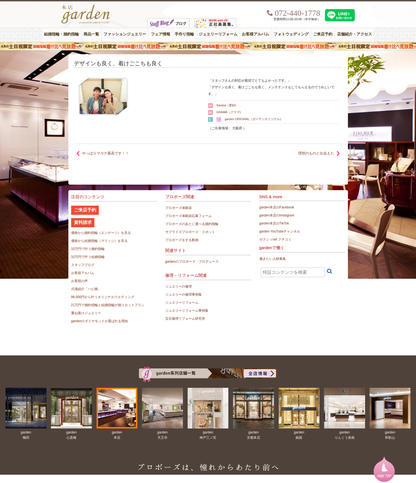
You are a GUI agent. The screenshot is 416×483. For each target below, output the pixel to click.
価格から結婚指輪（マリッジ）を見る (99, 241)
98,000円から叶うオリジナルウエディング (103, 297)
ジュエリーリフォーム (218, 34)
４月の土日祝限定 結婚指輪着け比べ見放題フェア (208, 46)
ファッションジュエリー (125, 34)
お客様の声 (79, 281)
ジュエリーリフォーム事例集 (186, 310)
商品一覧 (91, 34)
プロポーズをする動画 (181, 240)
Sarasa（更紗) (226, 105)
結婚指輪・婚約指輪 (61, 34)
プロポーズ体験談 (178, 208)
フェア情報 (160, 34)
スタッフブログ (82, 265)
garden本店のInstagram (276, 215)
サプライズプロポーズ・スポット (190, 232)
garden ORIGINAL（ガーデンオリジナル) (253, 119)
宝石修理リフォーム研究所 (185, 319)
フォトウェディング (291, 34)
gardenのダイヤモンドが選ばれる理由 (99, 321)
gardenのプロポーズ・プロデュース (192, 262)
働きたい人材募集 (272, 259)
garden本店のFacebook (276, 207)
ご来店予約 (322, 34)
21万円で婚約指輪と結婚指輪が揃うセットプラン (107, 305)
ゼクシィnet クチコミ (275, 239)
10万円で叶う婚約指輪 (88, 249)
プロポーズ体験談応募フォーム (188, 216)
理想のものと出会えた (316, 153)
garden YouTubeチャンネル (279, 231)
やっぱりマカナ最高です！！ (105, 153)
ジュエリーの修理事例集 (183, 294)
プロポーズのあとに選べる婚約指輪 (191, 224)
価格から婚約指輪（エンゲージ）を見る (101, 233)
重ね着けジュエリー (86, 313)
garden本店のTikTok (274, 223)
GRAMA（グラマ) (228, 112)
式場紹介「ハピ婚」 (86, 289)
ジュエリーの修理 (178, 286)
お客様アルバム (255, 34)
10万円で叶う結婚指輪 (88, 257)
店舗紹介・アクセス (354, 34)
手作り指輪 (184, 34)
